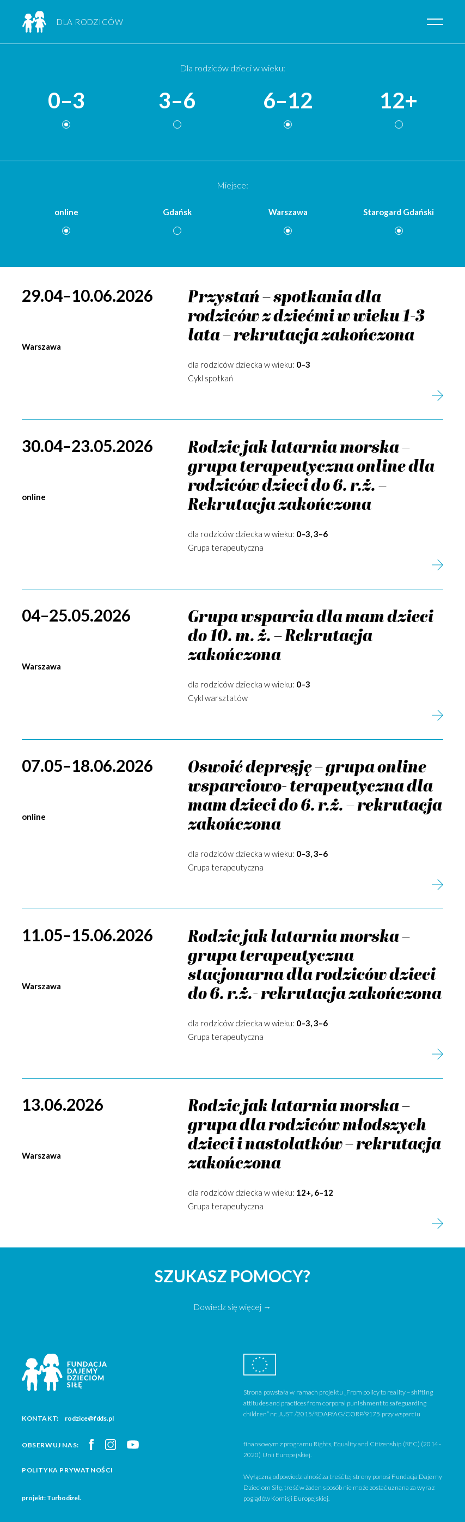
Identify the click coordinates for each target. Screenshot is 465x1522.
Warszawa (288, 212)
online (66, 212)
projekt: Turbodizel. (51, 1498)
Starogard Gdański (398, 212)
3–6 (176, 100)
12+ (399, 100)
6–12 (288, 100)
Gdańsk (177, 212)
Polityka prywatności (67, 1470)
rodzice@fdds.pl (89, 1418)
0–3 (66, 100)
